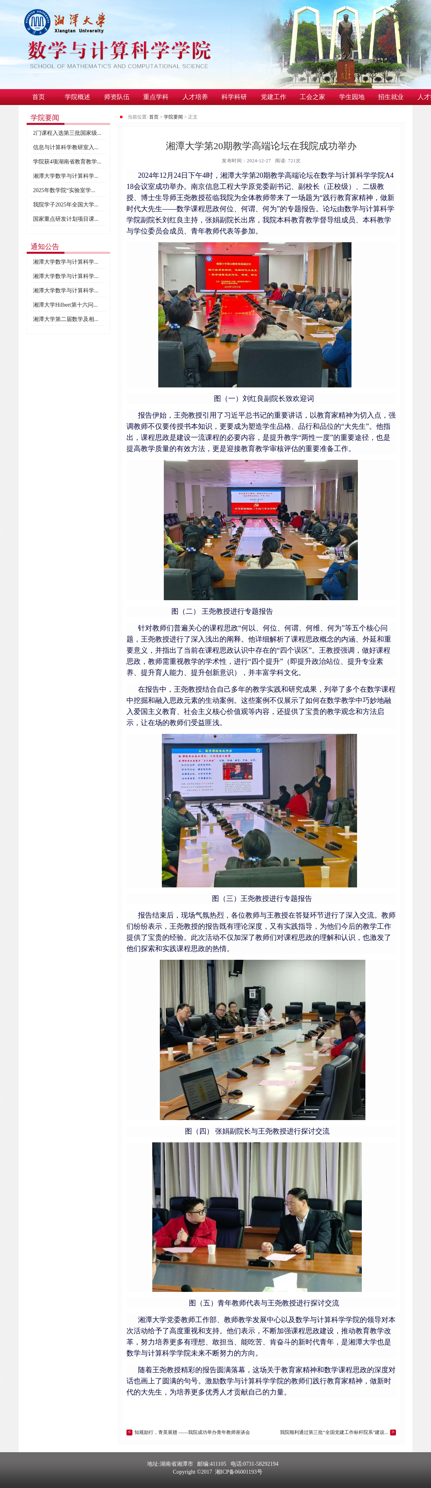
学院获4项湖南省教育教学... (67, 162)
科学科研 (234, 96)
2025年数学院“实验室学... (64, 190)
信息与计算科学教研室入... (66, 147)
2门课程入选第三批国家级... (67, 133)
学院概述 (77, 96)
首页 (38, 96)
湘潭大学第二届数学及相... (66, 319)
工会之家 (312, 96)
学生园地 (352, 96)
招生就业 (391, 96)
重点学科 (156, 96)
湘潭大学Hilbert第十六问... (65, 305)
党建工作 (273, 96)
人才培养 (195, 96)
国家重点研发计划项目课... (66, 219)
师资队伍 (117, 96)
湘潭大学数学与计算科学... (66, 176)
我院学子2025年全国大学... (66, 205)
